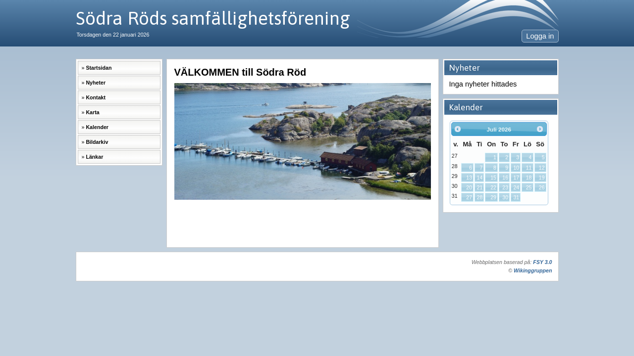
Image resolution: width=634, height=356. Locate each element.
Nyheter (96, 83)
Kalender (97, 127)
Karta (92, 112)
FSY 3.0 (542, 262)
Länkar (94, 157)
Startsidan (98, 68)
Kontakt (96, 97)
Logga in (540, 36)
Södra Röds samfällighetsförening (213, 18)
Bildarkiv (97, 142)
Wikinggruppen (533, 270)
